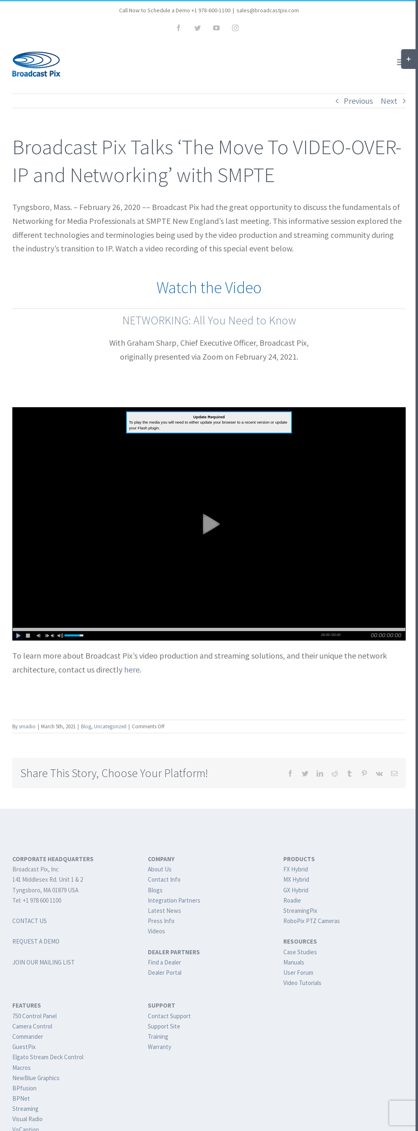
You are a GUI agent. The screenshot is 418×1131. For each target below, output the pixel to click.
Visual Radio (27, 1119)
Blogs (155, 890)
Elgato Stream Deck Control (47, 1057)
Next (389, 101)
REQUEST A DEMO (36, 941)
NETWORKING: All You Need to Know (209, 320)
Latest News (164, 910)
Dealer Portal (164, 972)
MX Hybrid (296, 879)
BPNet (21, 1098)
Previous (358, 101)
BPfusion (24, 1088)
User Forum (298, 972)
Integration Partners (174, 900)
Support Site (164, 1026)
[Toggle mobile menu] (401, 62)
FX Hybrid (295, 869)
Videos (156, 931)
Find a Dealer (164, 962)
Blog (86, 726)
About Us (160, 869)
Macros (21, 1068)
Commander (27, 1036)
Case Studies (300, 952)
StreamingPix (300, 910)
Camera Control (32, 1026)
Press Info (161, 921)
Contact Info (164, 879)
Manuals (293, 962)
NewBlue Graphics (36, 1078)
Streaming (25, 1109)
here (132, 669)
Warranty (159, 1047)
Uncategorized (110, 726)
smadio (27, 726)
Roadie (292, 900)
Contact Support (169, 1016)
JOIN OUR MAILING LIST (43, 962)
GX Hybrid (295, 890)
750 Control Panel (34, 1016)
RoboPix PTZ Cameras (311, 921)
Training (158, 1036)
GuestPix (24, 1047)
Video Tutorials (302, 983)
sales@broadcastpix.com (268, 10)
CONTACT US (29, 921)
